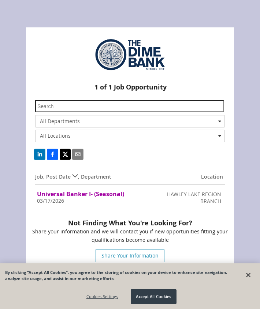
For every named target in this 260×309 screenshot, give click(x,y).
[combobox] (130, 121)
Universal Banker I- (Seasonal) (80, 194)
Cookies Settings (102, 297)
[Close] (248, 275)
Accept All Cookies (153, 297)
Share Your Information (130, 255)
